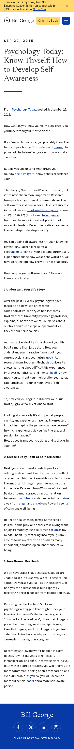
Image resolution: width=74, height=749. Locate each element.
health (54, 373)
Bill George (19, 20)
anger (23, 503)
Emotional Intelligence (42, 210)
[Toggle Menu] (66, 21)
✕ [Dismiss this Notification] (67, 6)
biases (58, 147)
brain (63, 498)
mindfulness (25, 498)
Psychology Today (24, 109)
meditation (50, 530)
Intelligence (50, 215)
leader (30, 681)
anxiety (38, 503)
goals (50, 357)
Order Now (39, 9)
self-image (24, 174)
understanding (20, 252)
